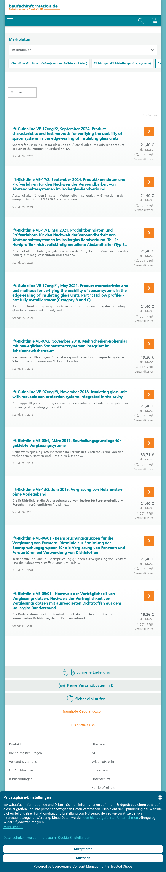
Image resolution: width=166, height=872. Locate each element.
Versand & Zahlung (23, 762)
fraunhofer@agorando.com (83, 711)
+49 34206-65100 (83, 725)
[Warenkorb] (154, 9)
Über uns (98, 744)
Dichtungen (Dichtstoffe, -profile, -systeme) (122, 63)
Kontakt (15, 744)
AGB (95, 753)
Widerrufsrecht (103, 762)
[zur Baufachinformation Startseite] (83, 7)
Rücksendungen (20, 779)
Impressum (100, 770)
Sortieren (21, 92)
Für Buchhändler (21, 770)
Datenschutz (101, 779)
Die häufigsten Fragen (25, 753)
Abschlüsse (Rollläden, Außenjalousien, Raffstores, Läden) (49, 63)
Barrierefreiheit (103, 788)
